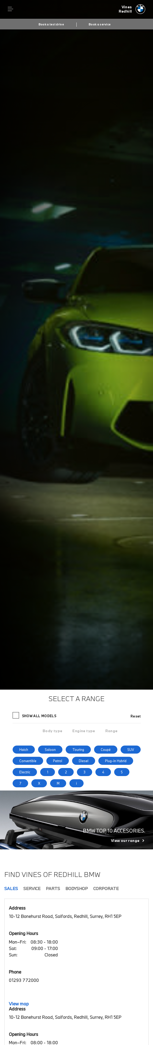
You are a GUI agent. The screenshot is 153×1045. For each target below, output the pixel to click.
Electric (24, 772)
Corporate (106, 888)
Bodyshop (76, 888)
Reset (135, 716)
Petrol (57, 761)
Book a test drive (51, 24)
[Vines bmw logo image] (132, 9)
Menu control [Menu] (10, 9)
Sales (11, 888)
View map (19, 1003)
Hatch (23, 749)
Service (31, 888)
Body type (52, 730)
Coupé (106, 749)
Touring (78, 749)
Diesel (83, 761)
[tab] (52, 731)
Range (111, 730)
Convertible (27, 761)
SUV (130, 749)
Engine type (83, 730)
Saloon (50, 749)
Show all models (35, 715)
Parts (53, 888)
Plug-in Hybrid (115, 761)
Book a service (100, 24)
